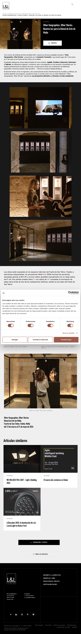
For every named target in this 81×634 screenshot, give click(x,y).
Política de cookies (59, 625)
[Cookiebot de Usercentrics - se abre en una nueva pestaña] (70, 292)
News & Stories (14, 13)
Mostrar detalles (69, 333)
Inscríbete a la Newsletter (52, 575)
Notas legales (39, 625)
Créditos (74, 627)
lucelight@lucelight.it (30, 597)
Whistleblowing (71, 625)
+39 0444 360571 (29, 595)
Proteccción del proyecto (51, 581)
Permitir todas (66, 340)
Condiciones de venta (63, 627)
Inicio (5, 13)
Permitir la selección (40, 340)
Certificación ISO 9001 (50, 584)
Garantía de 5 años (49, 578)
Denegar (15, 340)
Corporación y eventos (30, 13)
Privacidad (48, 625)
